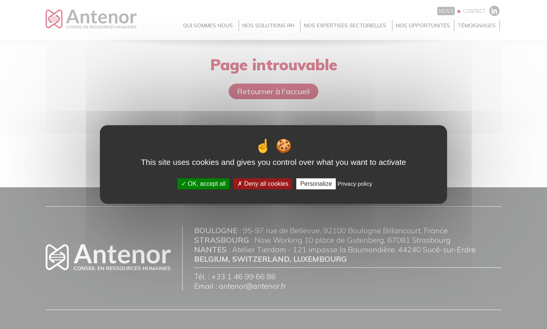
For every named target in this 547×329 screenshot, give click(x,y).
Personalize (316, 183)
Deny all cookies (262, 183)
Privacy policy (354, 183)
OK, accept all (203, 183)
